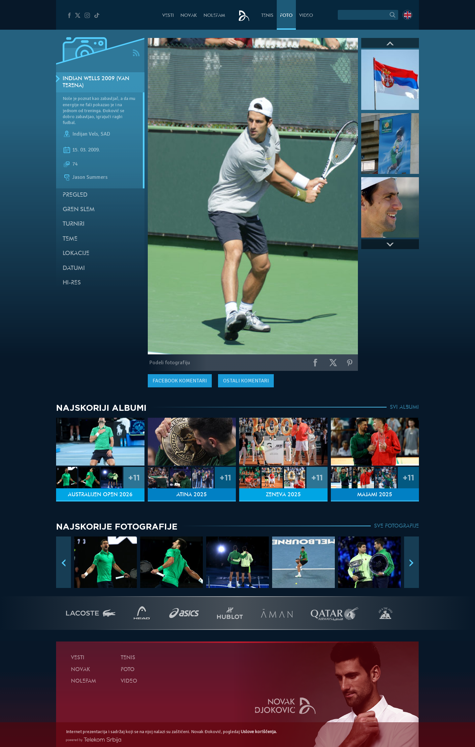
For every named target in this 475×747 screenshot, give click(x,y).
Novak (188, 15)
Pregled (75, 195)
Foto (286, 15)
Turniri (73, 224)
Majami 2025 (374, 495)
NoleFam (214, 15)
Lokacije (76, 253)
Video (306, 15)
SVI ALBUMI (404, 407)
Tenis (267, 15)
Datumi (74, 268)
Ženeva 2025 (283, 495)
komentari (180, 380)
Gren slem (79, 210)
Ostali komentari (246, 380)
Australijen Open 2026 (100, 495)
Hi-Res (72, 283)
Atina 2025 (191, 495)
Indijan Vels (85, 134)
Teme (70, 239)
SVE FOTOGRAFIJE (396, 526)
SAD (105, 134)
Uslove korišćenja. (259, 731)
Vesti (168, 15)
